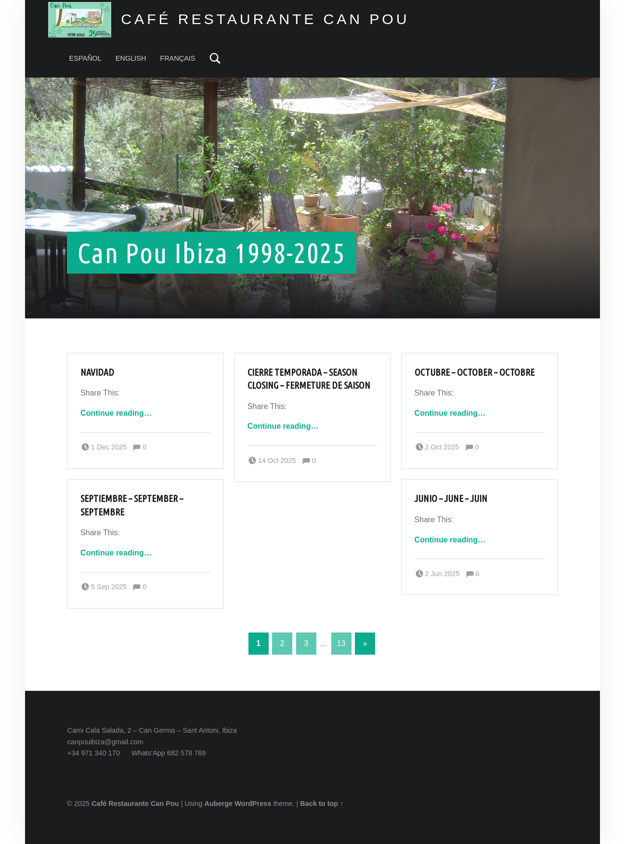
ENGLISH (131, 58)
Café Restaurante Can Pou (135, 803)
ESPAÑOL (85, 58)
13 (341, 643)
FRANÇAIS (177, 58)
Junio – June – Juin (451, 498)
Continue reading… (116, 413)
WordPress (252, 803)
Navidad (97, 372)
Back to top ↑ (321, 803)
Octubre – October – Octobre (474, 372)
